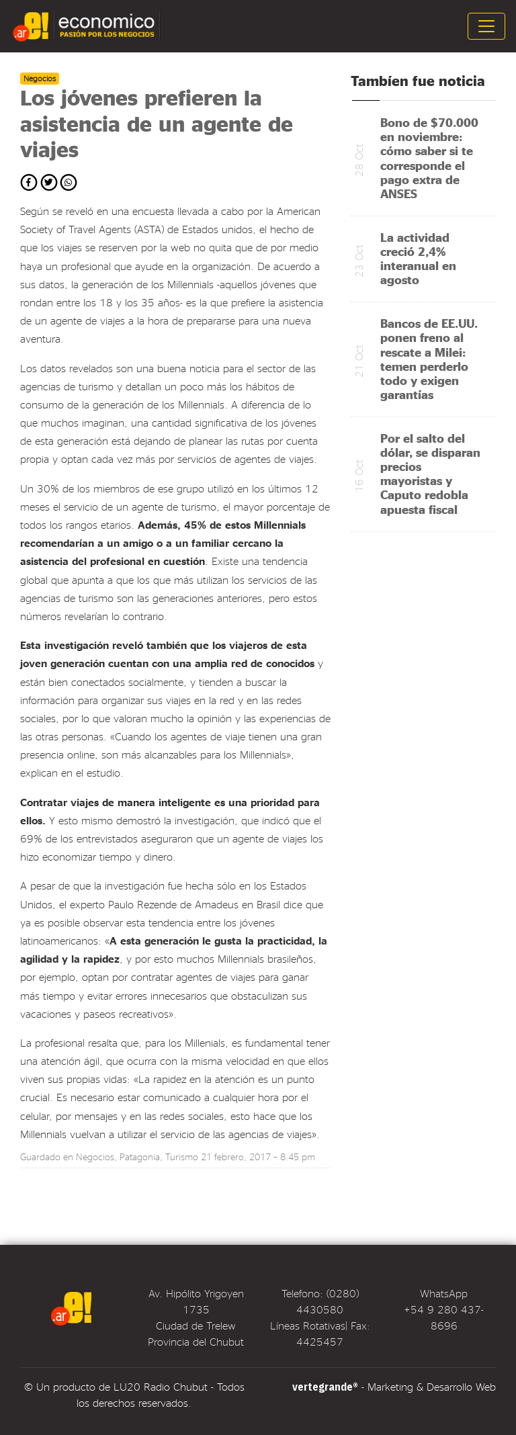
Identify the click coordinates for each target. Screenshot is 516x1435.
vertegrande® (325, 1386)
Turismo (181, 1156)
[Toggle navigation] (486, 26)
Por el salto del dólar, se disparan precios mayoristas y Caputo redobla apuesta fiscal (430, 473)
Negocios (95, 1156)
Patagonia (140, 1156)
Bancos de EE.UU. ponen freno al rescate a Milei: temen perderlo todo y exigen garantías (429, 358)
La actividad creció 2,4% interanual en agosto (418, 258)
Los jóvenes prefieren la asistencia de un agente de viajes (156, 123)
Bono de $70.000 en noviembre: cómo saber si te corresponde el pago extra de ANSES (429, 157)
